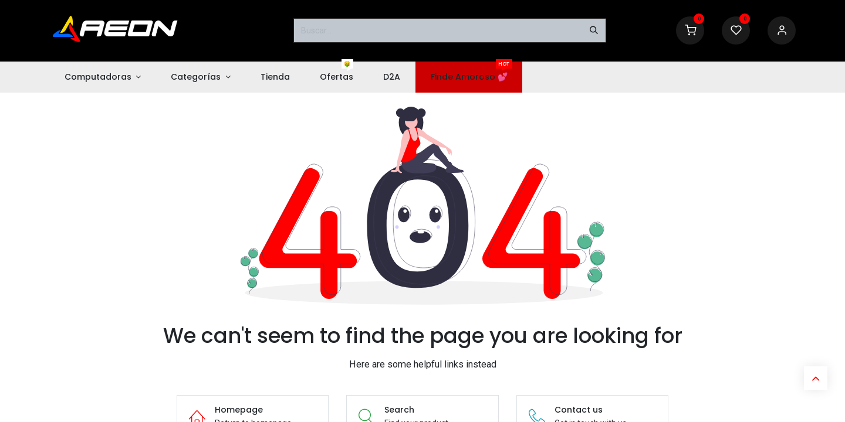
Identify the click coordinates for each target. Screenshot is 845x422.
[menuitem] (102, 77)
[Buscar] (594, 30)
